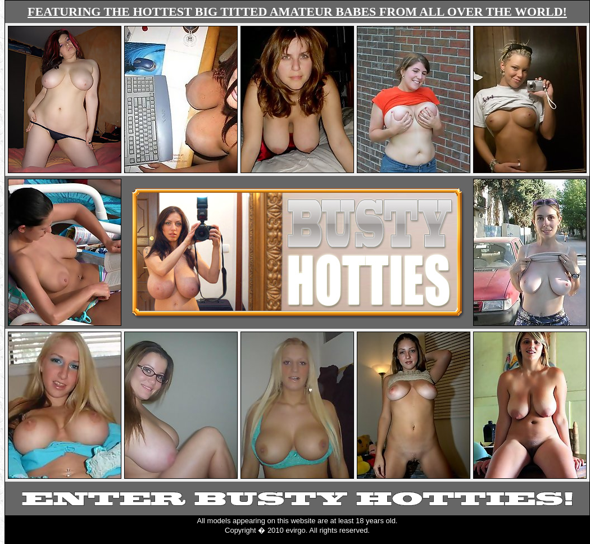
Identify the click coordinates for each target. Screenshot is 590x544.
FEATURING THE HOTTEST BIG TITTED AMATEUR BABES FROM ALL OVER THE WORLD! (297, 11)
